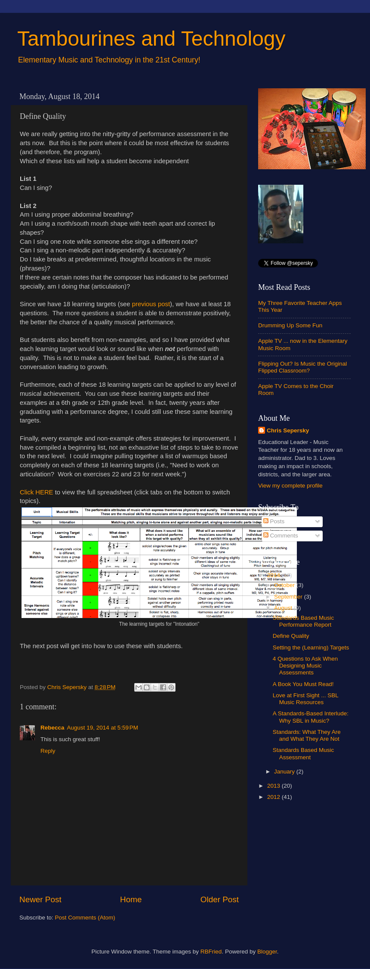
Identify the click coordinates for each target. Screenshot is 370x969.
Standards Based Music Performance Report (303, 621)
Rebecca (52, 727)
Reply (48, 751)
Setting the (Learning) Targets (311, 647)
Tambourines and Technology (151, 38)
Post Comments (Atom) (85, 917)
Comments (280, 535)
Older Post (219, 899)
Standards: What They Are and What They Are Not (307, 735)
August (284, 608)
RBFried (211, 951)
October (285, 585)
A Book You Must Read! (303, 684)
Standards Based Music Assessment (303, 753)
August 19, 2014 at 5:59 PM (103, 727)
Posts (274, 521)
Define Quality (291, 636)
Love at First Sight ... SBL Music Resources (306, 698)
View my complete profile (290, 485)
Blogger (267, 951)
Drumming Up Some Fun (290, 325)
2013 (274, 786)
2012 (274, 797)
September (289, 596)
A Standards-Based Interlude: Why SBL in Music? (310, 717)
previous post (151, 304)
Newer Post (40, 899)
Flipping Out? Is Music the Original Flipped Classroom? (302, 367)
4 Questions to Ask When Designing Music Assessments (305, 665)
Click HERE (36, 492)
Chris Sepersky (288, 430)
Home (131, 899)
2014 (274, 575)
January (285, 771)
